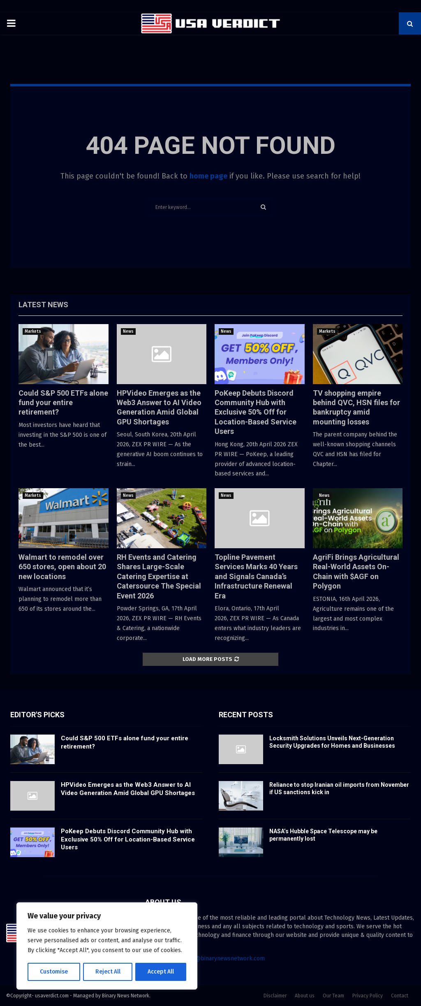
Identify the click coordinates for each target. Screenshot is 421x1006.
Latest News (43, 304)
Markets (33, 331)
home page (208, 176)
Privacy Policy (367, 996)
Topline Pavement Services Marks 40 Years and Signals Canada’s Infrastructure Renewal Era (256, 576)
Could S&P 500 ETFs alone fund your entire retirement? (63, 403)
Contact (399, 996)
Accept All (161, 971)
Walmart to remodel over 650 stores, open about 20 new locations (62, 567)
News (128, 331)
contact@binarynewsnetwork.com (220, 958)
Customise (53, 971)
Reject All (107, 971)
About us (305, 996)
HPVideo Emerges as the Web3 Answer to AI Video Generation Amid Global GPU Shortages (128, 789)
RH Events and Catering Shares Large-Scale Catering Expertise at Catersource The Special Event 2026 (159, 576)
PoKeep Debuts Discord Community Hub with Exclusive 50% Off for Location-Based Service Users (255, 412)
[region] (106, 946)
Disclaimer (275, 996)
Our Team (333, 996)
